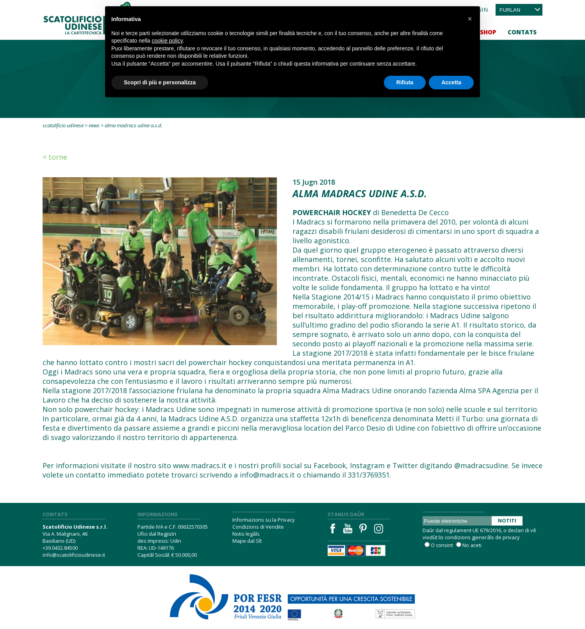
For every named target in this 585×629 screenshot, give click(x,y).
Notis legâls (246, 533)
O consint (442, 545)
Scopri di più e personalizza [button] (160, 82)
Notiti (507, 520)
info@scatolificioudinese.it (74, 554)
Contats (522, 32)
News (94, 125)
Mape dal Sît (247, 540)
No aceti (472, 545)
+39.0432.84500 (60, 547)
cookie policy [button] (167, 40)
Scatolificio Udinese (63, 125)
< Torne (55, 157)
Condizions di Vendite (258, 526)
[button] (470, 18)
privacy (511, 537)
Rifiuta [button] (405, 82)
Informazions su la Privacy (263, 519)
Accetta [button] (451, 82)
